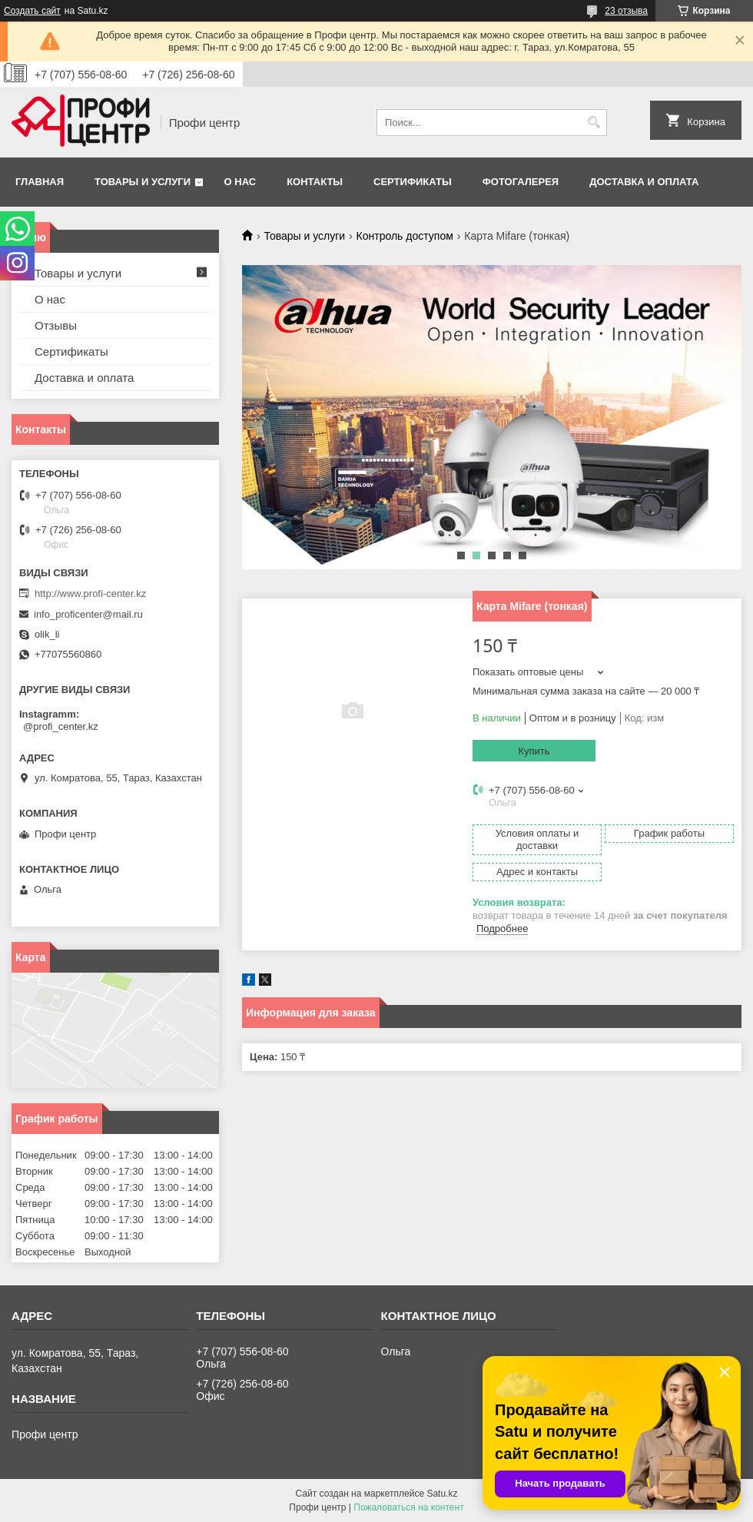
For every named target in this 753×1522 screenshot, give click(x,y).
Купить (533, 751)
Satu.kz (441, 1493)
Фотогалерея (521, 181)
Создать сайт (32, 10)
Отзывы (56, 325)
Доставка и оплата (643, 181)
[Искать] (593, 122)
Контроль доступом (405, 236)
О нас (240, 181)
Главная (39, 181)
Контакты (315, 181)
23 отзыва (626, 10)
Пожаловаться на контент (408, 1507)
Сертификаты (412, 181)
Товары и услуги (143, 181)
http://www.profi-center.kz (90, 593)
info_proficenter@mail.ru (88, 614)
